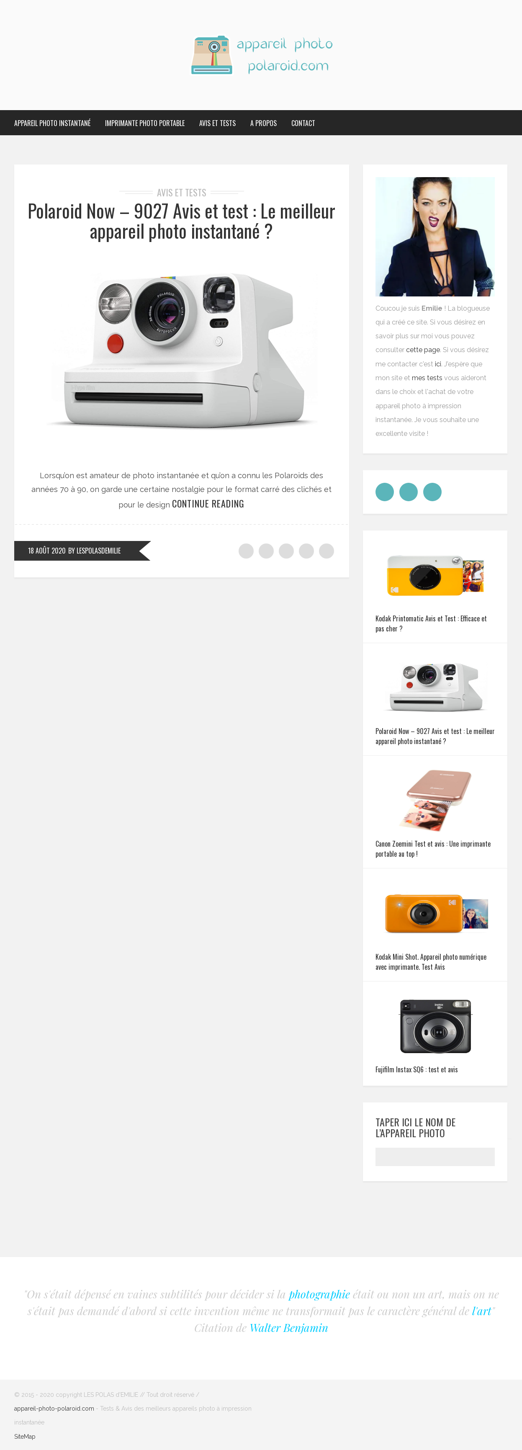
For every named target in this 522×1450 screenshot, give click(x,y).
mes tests (427, 378)
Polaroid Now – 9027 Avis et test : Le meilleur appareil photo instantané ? (181, 220)
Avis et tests (217, 123)
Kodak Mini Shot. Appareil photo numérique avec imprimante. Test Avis (430, 962)
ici (438, 364)
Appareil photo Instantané (52, 123)
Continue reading (208, 503)
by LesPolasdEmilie (94, 551)
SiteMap (25, 1436)
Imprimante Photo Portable (145, 123)
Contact (303, 123)
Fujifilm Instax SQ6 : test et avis (416, 1069)
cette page (423, 350)
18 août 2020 (47, 551)
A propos (263, 123)
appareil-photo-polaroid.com (54, 1408)
